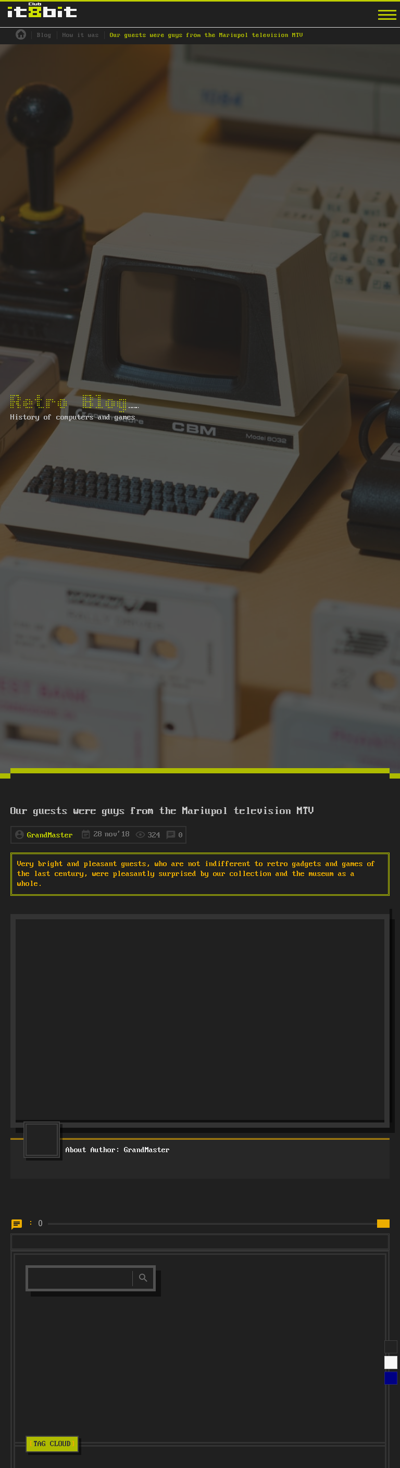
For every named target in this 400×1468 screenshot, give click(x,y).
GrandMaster (50, 835)
